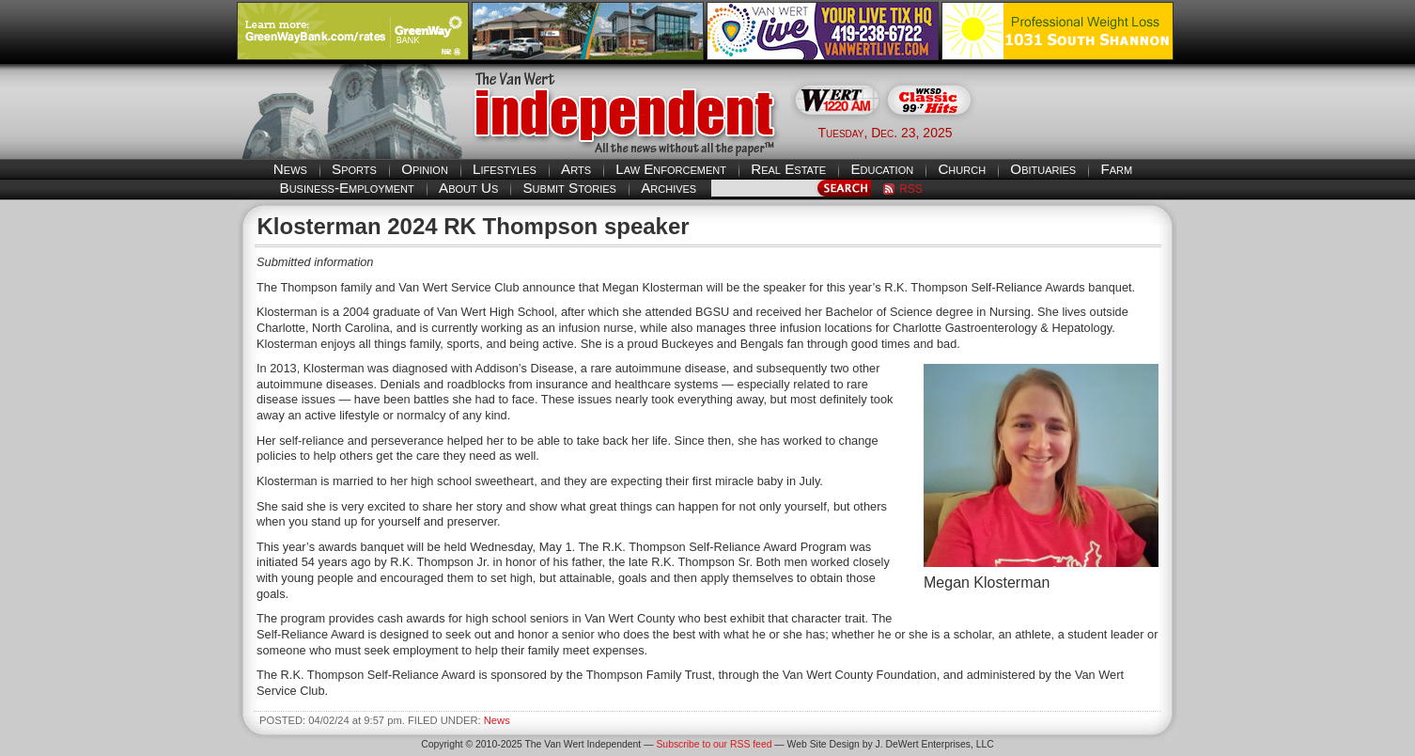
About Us (468, 188)
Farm (1116, 169)
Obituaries (1043, 169)
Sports (354, 169)
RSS (911, 189)
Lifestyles (504, 169)
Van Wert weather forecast (1084, 131)
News (290, 169)
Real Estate (788, 169)
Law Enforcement (670, 169)
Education (881, 169)
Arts (576, 169)
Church (962, 169)
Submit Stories (568, 188)
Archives (668, 188)
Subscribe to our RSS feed (713, 744)
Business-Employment (347, 188)
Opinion (424, 169)
